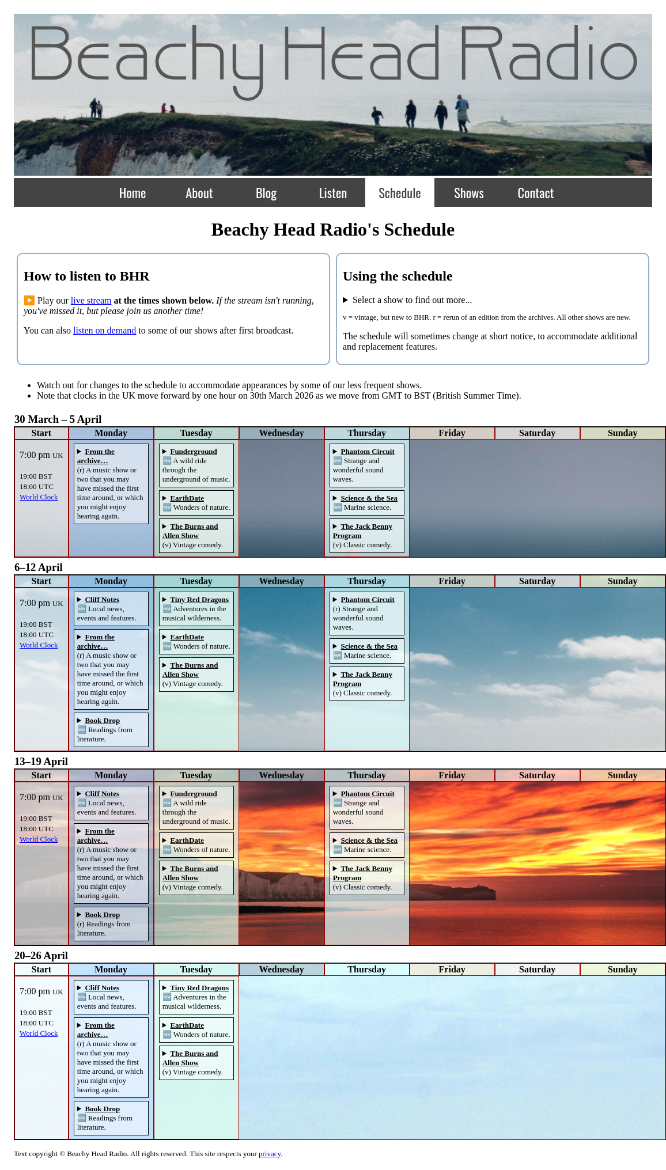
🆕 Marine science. (365, 503)
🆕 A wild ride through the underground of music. (196, 465)
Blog (266, 192)
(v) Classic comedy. (362, 535)
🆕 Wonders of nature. (196, 503)
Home (132, 192)
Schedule (400, 192)
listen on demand (104, 330)
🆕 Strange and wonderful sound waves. (364, 465)
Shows (469, 192)
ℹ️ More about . (111, 484)
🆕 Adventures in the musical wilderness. (195, 608)
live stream (91, 300)
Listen (333, 192)
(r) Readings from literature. (104, 923)
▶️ (29, 300)
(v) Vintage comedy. (192, 535)
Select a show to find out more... (412, 300)
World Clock (39, 497)
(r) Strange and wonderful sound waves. (364, 613)
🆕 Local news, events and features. (107, 608)
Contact (535, 192)
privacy (270, 1153)
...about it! (492, 300)
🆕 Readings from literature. (105, 729)
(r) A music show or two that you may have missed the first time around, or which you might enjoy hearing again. (110, 483)
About (199, 192)
